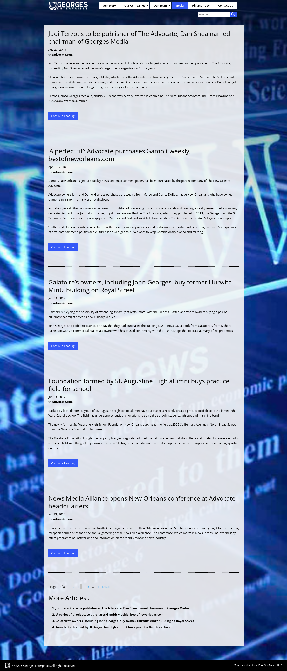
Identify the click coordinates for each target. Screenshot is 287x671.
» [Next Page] (98, 587)
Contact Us (225, 5)
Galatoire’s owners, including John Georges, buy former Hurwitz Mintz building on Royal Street (125, 621)
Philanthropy (201, 5)
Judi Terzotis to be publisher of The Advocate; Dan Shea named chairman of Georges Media (122, 608)
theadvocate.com (60, 54)
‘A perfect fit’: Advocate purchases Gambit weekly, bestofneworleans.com (110, 614)
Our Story (109, 5)
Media (179, 5)
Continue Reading (63, 116)
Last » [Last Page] (106, 587)
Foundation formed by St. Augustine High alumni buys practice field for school (113, 627)
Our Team (160, 5)
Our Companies (134, 5)
